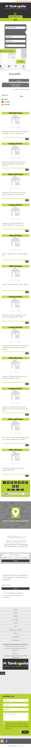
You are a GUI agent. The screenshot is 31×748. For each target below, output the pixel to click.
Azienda (15, 623)
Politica (15, 633)
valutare (15, 560)
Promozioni (15, 619)
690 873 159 (15, 654)
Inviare (15, 588)
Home (15, 609)
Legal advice (15, 636)
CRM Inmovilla (19, 746)
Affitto (15, 616)
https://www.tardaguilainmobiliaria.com (15, 648)
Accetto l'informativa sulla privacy (13, 593)
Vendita (15, 612)
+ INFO (27, 139)
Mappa (2, 673)
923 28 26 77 (15, 650)
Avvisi (15, 626)
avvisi (19, 80)
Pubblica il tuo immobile (15, 85)
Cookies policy (15, 640)
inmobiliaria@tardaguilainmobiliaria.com (15, 646)
